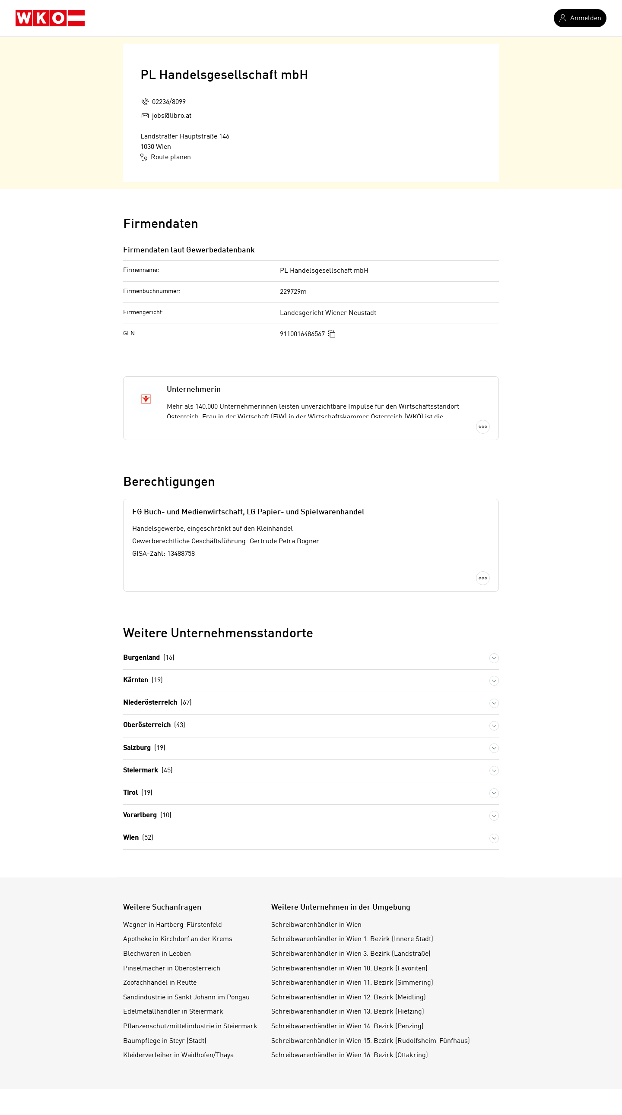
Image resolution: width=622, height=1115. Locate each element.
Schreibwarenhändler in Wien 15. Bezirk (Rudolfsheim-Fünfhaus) (370, 1041)
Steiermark (148, 771)
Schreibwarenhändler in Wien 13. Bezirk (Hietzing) (347, 1011)
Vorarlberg (147, 816)
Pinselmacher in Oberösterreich (171, 968)
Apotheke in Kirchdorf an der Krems (177, 939)
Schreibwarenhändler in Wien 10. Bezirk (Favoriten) (349, 968)
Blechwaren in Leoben (157, 954)
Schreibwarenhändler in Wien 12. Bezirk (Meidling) (348, 997)
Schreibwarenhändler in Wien (316, 925)
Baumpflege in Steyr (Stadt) (164, 1041)
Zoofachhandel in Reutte (160, 983)
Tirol (137, 793)
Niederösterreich (157, 703)
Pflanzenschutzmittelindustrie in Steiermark (190, 1026)
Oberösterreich (154, 725)
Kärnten (143, 681)
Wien (138, 838)
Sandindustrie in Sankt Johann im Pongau (186, 997)
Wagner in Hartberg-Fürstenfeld (172, 925)
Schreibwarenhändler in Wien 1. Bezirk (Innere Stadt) (352, 939)
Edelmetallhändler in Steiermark (173, 1011)
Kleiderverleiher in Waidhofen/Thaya (178, 1055)
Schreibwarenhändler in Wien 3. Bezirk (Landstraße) (351, 954)
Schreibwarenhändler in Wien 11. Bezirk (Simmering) (352, 983)
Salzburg (144, 748)
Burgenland (149, 658)
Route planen (165, 157)
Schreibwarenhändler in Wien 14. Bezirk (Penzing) (347, 1026)
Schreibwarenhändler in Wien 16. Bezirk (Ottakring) (349, 1055)
